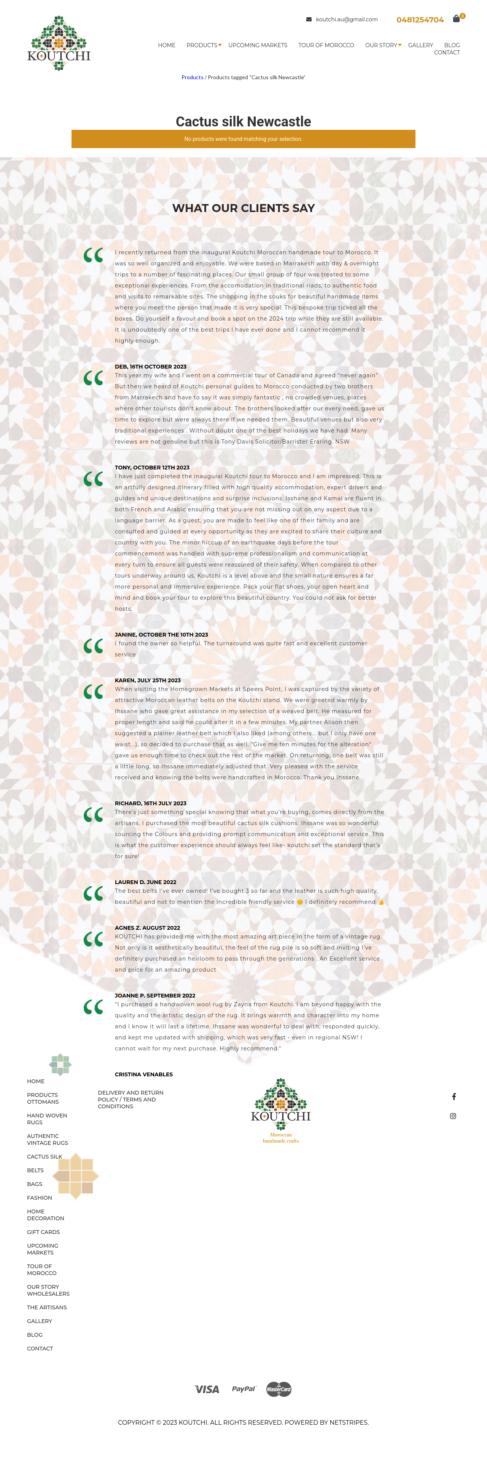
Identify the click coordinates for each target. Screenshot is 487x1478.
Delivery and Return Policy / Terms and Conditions (131, 1099)
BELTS (35, 1170)
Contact (447, 52)
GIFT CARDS (43, 1232)
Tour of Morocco (326, 45)
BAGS (34, 1184)
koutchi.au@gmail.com (342, 19)
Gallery (420, 45)
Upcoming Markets (257, 45)
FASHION (39, 1197)
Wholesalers (48, 1293)
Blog (452, 45)
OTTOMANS (43, 1101)
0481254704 (420, 19)
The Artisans (47, 1307)
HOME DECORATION (45, 1215)
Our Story (381, 45)
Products (201, 45)
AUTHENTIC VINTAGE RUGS (47, 1139)
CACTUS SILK (44, 1156)
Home (166, 45)
